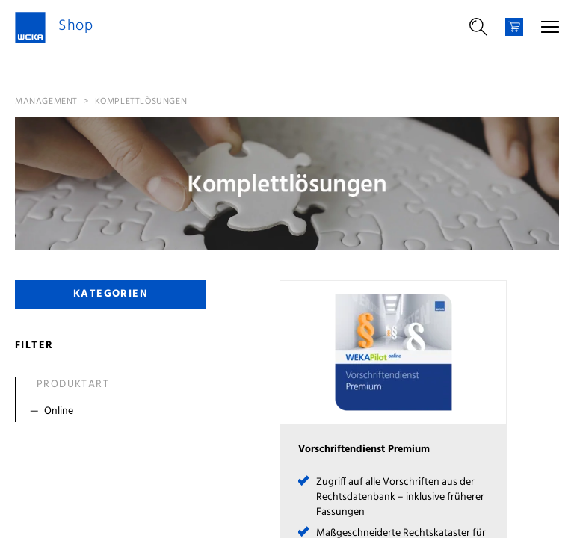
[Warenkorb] (514, 27)
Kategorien (110, 294)
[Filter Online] (114, 411)
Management (46, 102)
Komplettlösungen (141, 102)
